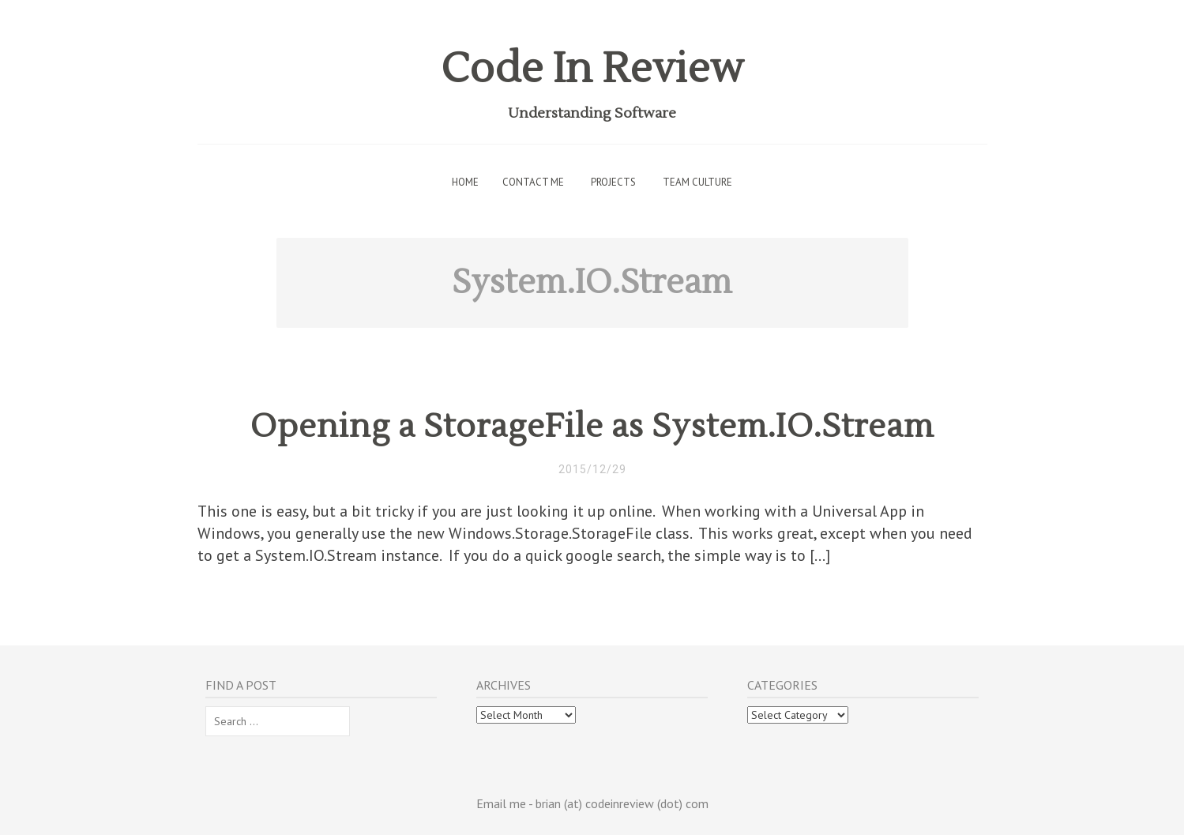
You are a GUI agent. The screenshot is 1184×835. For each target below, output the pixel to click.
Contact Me (533, 182)
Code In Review (592, 69)
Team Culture (697, 182)
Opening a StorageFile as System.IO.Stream (592, 426)
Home (465, 182)
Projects (613, 182)
